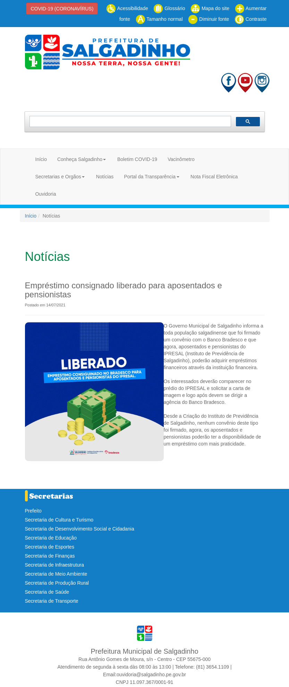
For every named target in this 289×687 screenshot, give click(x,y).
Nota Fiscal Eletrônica (214, 176)
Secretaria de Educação (51, 538)
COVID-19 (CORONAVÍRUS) (62, 8)
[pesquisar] (129, 121)
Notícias (105, 176)
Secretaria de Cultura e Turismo (59, 520)
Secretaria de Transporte (51, 601)
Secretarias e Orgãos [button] (58, 176)
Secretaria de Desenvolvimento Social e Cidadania (79, 529)
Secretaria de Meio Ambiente (56, 574)
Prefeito (33, 511)
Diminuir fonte (208, 19)
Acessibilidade (127, 8)
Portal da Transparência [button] (150, 176)
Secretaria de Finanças (50, 556)
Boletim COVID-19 (137, 159)
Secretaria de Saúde (47, 592)
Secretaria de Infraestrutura (54, 565)
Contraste (251, 19)
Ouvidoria (45, 194)
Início (41, 159)
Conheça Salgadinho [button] (79, 159)
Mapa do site (209, 8)
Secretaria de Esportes (49, 547)
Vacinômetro (181, 159)
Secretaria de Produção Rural (57, 583)
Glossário (169, 8)
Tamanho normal (159, 19)
